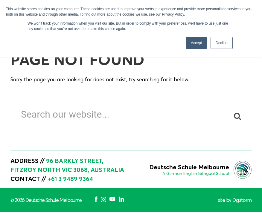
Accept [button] (196, 43)
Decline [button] (222, 43)
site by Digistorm (235, 200)
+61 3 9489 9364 (70, 178)
